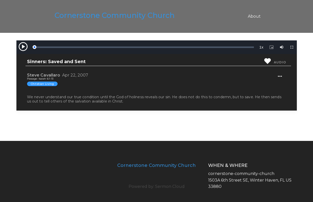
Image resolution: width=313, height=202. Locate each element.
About (254, 16)
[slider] (144, 47)
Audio (280, 62)
